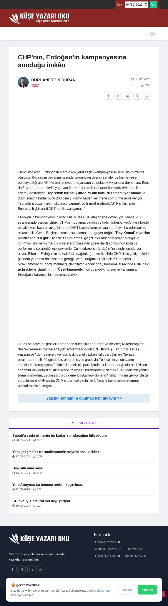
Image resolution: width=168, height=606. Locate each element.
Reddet (127, 590)
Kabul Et (147, 590)
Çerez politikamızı (98, 591)
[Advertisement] (84, 135)
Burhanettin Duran (53, 80)
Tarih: (120, 4)
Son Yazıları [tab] (84, 423)
